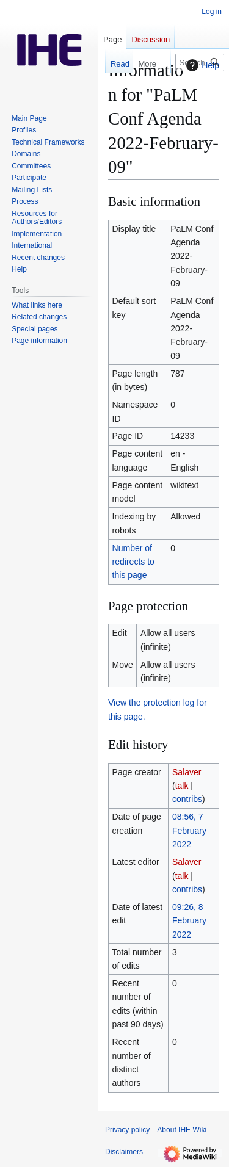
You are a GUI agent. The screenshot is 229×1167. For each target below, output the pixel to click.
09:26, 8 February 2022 (189, 920)
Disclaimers (124, 1151)
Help (201, 65)
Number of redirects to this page (133, 561)
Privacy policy (127, 1129)
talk (182, 785)
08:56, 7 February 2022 (189, 830)
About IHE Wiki (181, 1129)
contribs (187, 799)
